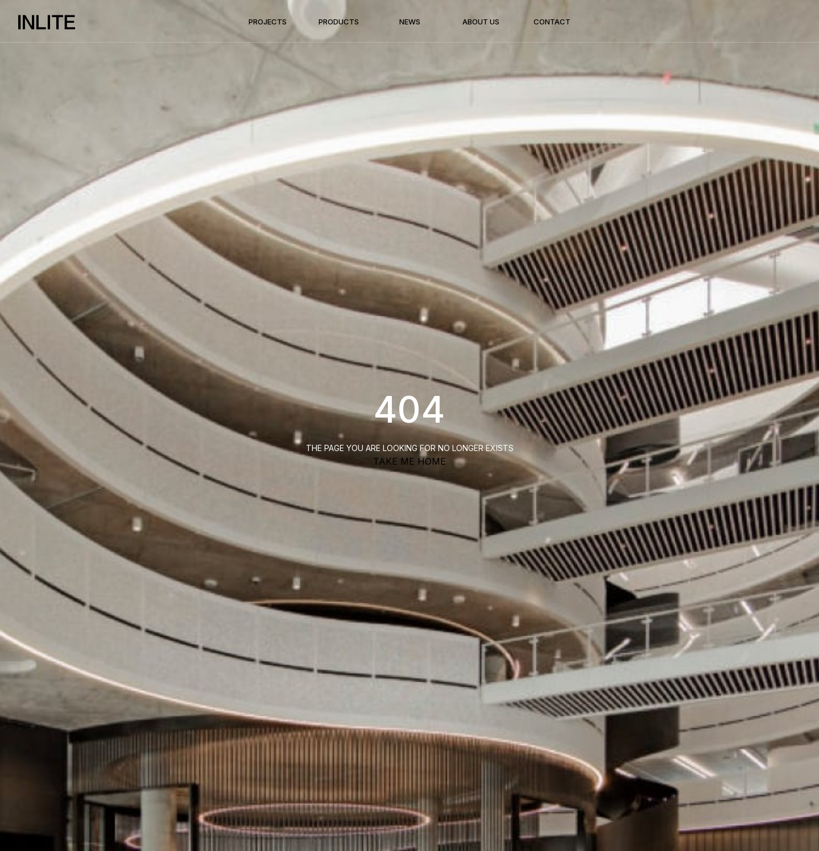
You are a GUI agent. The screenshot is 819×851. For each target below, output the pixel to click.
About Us (480, 21)
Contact (551, 21)
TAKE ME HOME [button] (409, 461)
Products (338, 21)
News (409, 21)
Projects (268, 21)
